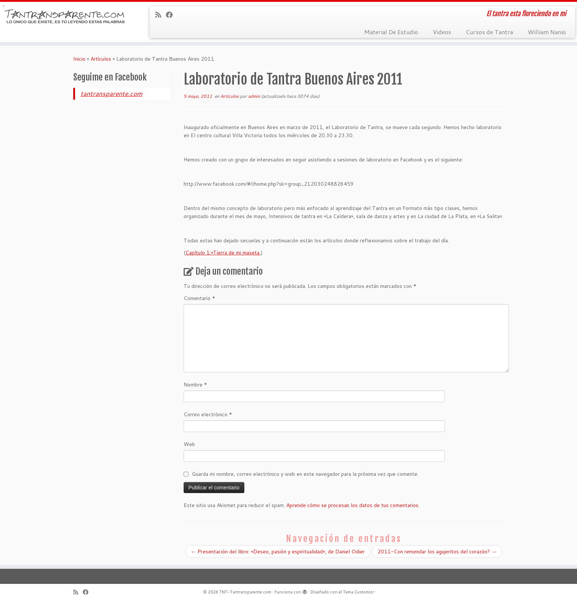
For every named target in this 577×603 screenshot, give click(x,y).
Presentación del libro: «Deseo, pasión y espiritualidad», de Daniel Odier (278, 551)
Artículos (101, 59)
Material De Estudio (391, 32)
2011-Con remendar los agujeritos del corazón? (437, 551)
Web (189, 444)
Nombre (195, 384)
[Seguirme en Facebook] (171, 14)
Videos (442, 32)
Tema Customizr (358, 592)
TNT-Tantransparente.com (245, 592)
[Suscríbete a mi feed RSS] (160, 14)
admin (254, 96)
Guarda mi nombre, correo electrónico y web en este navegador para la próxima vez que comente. (305, 474)
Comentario (199, 298)
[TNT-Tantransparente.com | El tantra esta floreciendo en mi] (66, 17)
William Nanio (547, 32)
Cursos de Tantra (489, 32)
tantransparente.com (111, 93)
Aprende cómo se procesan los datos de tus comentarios (352, 505)
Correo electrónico (208, 414)
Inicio (79, 59)
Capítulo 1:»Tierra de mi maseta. (223, 252)
